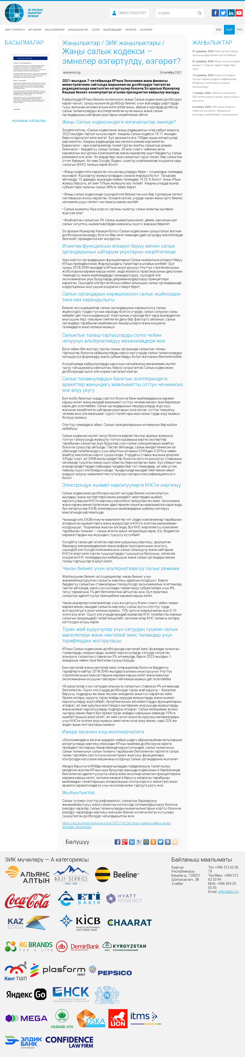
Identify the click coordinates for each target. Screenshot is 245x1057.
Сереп (96, 29)
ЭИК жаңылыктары (133, 42)
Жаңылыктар (78, 29)
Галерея (130, 29)
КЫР (229, 29)
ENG (219, 29)
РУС (240, 29)
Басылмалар (55, 29)
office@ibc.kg (228, 892)
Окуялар (146, 29)
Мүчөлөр (35, 29)
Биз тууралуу (15, 29)
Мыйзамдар (112, 29)
